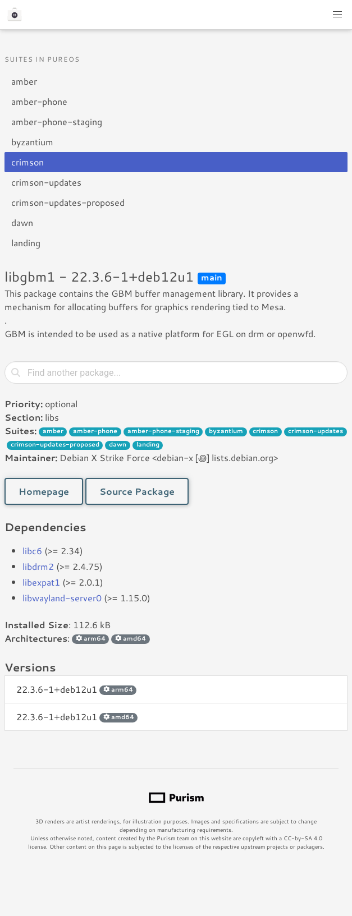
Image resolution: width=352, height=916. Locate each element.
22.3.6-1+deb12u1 (76, 689)
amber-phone (39, 101)
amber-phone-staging (56, 121)
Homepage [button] (44, 491)
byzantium (32, 141)
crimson (27, 161)
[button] (337, 14)
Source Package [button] (137, 491)
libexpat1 (41, 582)
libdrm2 (38, 566)
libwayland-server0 (62, 597)
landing (25, 242)
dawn (22, 222)
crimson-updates (46, 182)
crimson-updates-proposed (68, 202)
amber (24, 81)
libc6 (32, 550)
